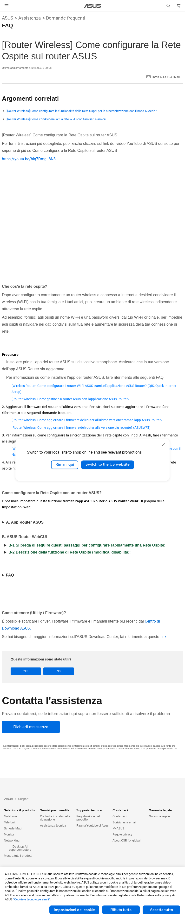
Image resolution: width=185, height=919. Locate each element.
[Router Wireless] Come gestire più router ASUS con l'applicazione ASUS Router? (70, 399)
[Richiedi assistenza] (31, 727)
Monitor (9, 834)
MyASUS (118, 828)
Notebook (10, 816)
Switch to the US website (108, 464)
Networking (12, 840)
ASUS (7, 18)
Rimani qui (64, 464)
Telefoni (9, 822)
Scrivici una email (124, 822)
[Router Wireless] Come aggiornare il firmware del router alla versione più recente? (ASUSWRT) (81, 427)
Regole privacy (122, 834)
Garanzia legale (159, 816)
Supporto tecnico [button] (89, 810)
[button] (6, 6)
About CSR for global (126, 840)
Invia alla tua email (166, 77)
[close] (163, 445)
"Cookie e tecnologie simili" (31, 899)
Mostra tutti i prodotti (18, 855)
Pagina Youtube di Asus (92, 825)
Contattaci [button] (120, 810)
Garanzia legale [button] (160, 810)
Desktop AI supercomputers (20, 848)
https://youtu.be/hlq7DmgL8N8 (29, 159)
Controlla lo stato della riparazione (55, 818)
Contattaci (119, 816)
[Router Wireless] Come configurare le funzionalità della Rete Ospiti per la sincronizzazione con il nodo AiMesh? (82, 111)
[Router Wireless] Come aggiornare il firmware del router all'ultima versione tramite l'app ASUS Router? (87, 420)
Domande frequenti (65, 18)
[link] (92, 6)
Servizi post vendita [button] (54, 810)
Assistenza (29, 18)
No (53, 671)
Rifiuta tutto (121, 909)
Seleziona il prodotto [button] (19, 810)
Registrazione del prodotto (88, 818)
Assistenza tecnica (53, 825)
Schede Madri (13, 828)
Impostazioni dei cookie (74, 909)
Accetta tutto (161, 909)
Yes (24, 671)
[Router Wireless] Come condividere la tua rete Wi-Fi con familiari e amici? (56, 119)
